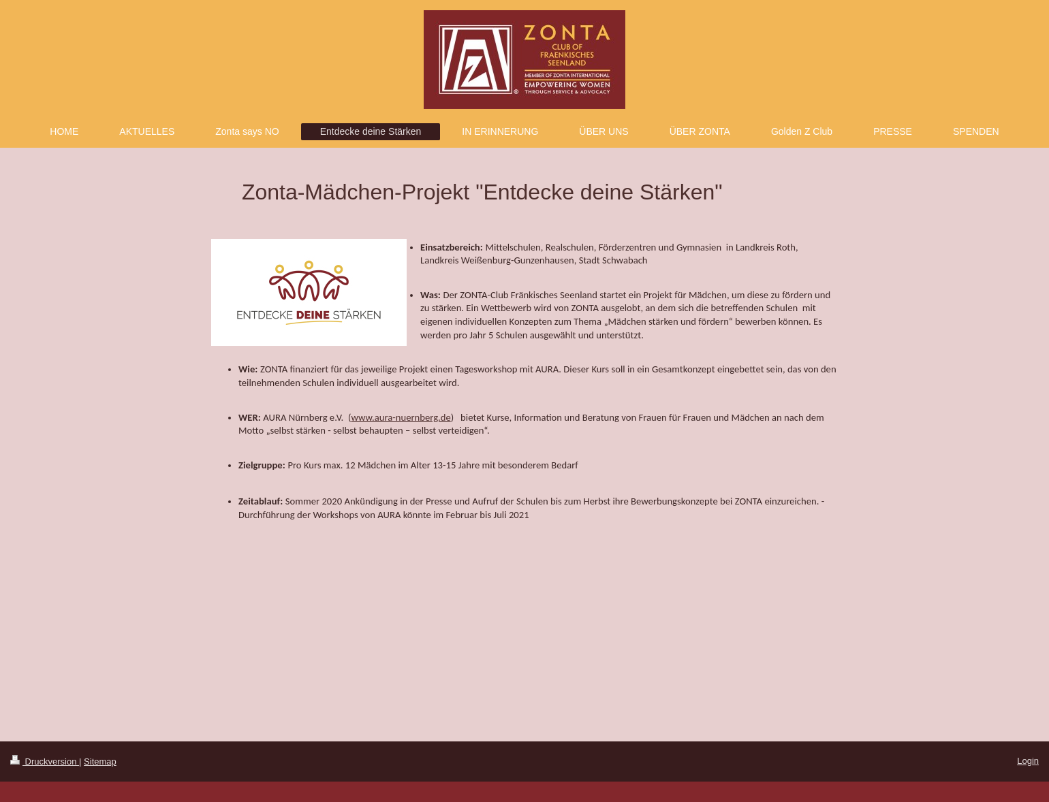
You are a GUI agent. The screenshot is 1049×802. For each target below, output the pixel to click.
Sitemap (100, 761)
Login (1028, 761)
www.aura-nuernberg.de (400, 417)
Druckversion (44, 761)
